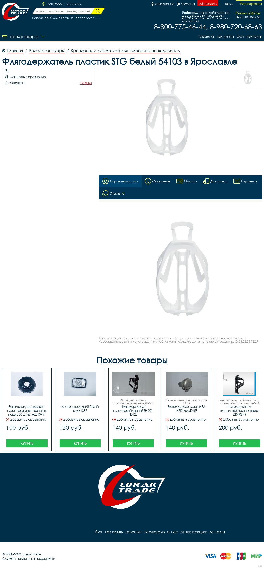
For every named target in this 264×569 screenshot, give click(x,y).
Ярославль (74, 4)
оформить (208, 3)
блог (240, 36)
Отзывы (86, 83)
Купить (27, 443)
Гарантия (206, 36)
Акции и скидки (193, 532)
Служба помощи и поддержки (28, 558)
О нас (172, 532)
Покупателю (154, 532)
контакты (254, 36)
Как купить (225, 36)
